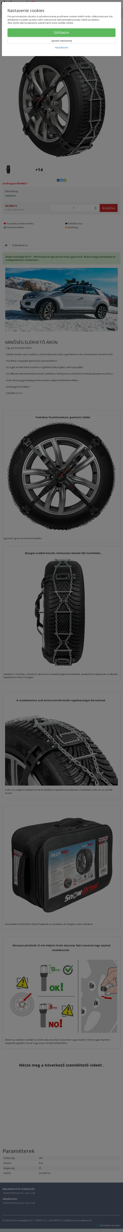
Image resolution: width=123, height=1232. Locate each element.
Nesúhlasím (61, 47)
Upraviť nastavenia (61, 40)
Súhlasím (61, 32)
